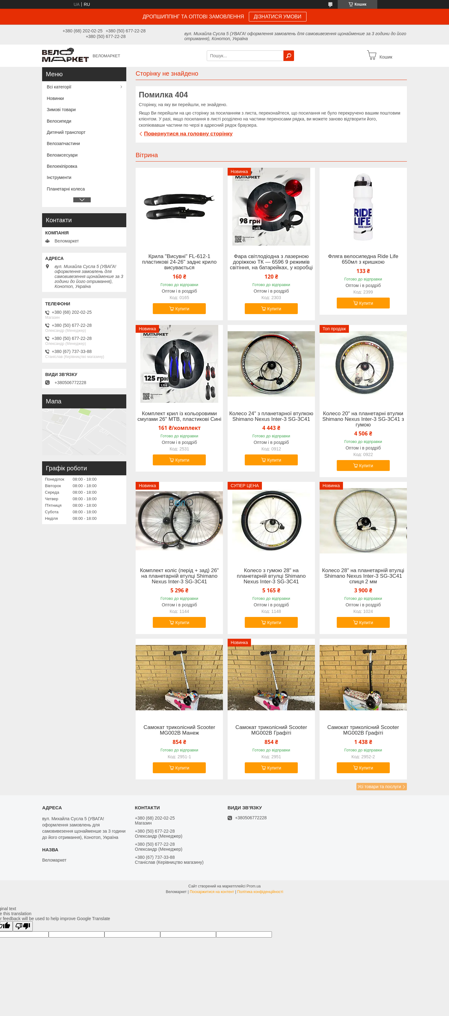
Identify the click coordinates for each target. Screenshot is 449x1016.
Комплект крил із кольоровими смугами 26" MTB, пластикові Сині (179, 416)
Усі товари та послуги (379, 786)
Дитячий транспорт (66, 132)
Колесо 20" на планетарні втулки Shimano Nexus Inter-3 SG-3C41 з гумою (363, 419)
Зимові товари (61, 109)
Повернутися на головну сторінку (188, 134)
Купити (182, 308)
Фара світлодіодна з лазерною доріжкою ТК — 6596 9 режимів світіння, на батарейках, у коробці (271, 262)
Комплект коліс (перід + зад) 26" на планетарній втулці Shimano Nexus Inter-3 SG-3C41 (179, 576)
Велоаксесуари (62, 155)
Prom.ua (254, 886)
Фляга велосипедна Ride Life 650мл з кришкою (363, 259)
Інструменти (59, 177)
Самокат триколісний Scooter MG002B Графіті (271, 730)
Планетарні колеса (66, 188)
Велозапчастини (63, 143)
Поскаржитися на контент (212, 892)
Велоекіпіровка (62, 166)
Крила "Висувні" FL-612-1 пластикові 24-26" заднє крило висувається (179, 262)
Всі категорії (59, 86)
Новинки (55, 98)
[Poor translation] (23, 926)
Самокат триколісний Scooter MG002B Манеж (179, 730)
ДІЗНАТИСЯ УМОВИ (278, 16)
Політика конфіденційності (260, 892)
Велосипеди (59, 121)
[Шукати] (288, 55)
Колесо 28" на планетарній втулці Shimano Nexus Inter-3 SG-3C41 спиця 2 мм (363, 576)
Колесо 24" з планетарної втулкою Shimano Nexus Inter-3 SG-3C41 (271, 416)
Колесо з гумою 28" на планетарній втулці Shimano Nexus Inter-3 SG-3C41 (271, 576)
